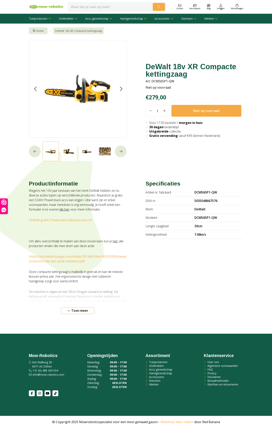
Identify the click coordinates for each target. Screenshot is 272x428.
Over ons (213, 362)
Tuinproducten (38, 18)
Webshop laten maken (177, 422)
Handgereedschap (131, 18)
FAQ (210, 369)
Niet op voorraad (206, 111)
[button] (35, 88)
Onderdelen (66, 18)
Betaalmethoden (218, 381)
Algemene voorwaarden (222, 366)
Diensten (187, 18)
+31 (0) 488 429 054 (45, 370)
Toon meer (79, 310)
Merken (209, 18)
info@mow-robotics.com (48, 374)
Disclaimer (214, 377)
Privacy (211, 373)
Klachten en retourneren (222, 384)
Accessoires (162, 18)
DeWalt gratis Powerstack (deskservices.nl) (60, 220)
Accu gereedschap (96, 18)
